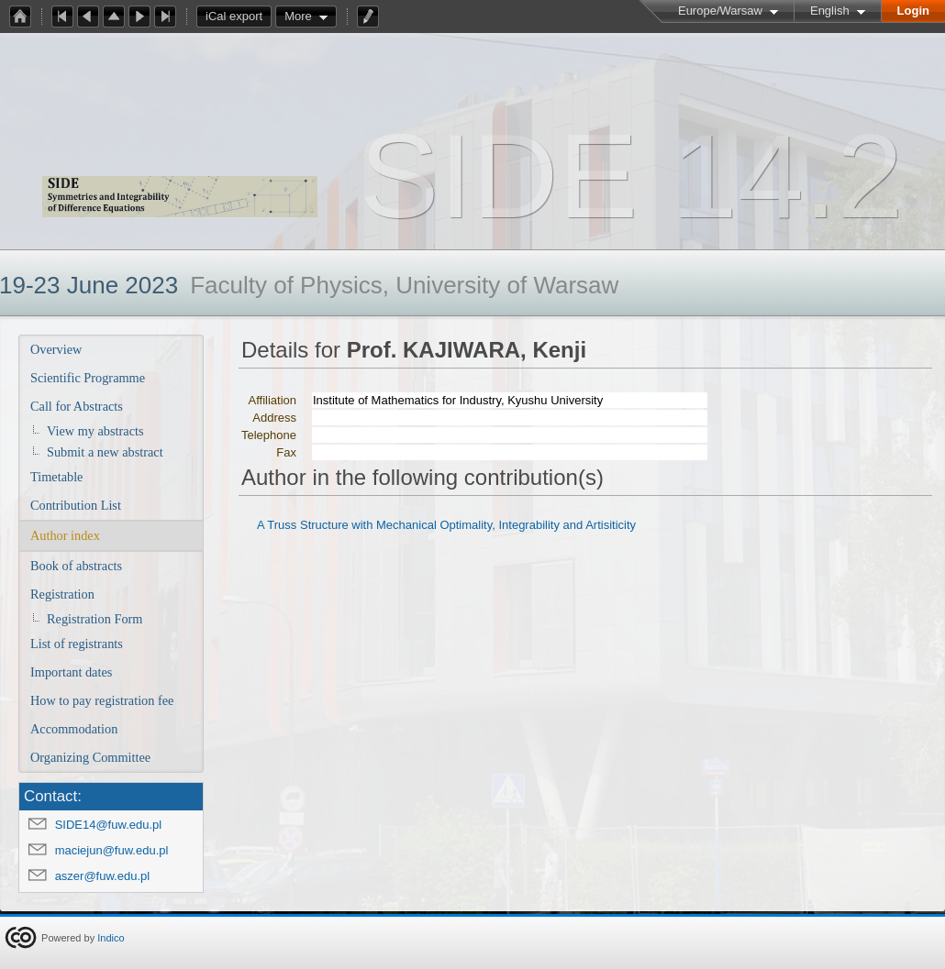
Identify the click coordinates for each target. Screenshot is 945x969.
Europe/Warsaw (720, 10)
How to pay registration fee (101, 700)
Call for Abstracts (76, 406)
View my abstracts (95, 431)
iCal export (239, 17)
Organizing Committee (90, 757)
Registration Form (94, 618)
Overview (56, 349)
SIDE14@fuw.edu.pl (108, 824)
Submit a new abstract (105, 452)
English (830, 10)
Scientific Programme (87, 377)
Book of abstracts (76, 565)
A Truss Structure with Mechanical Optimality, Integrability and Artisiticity (446, 525)
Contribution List (75, 505)
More (298, 16)
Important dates (71, 672)
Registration (62, 594)
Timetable (56, 476)
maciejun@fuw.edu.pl (112, 850)
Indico (110, 937)
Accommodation (73, 728)
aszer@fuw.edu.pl (102, 876)
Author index (65, 535)
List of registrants (76, 643)
